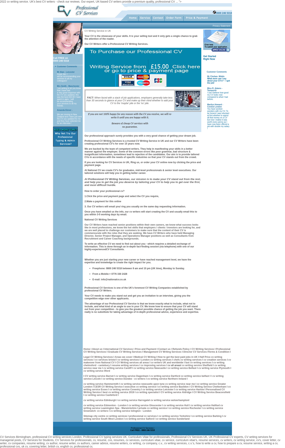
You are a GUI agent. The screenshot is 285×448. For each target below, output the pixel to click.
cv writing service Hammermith (101, 384)
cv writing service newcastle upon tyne (143, 384)
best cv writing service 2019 (119, 392)
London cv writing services (156, 359)
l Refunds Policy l (181, 349)
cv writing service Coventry (125, 389)
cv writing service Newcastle (149, 368)
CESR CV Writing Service (108, 386)
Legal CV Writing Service (98, 357)
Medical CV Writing (145, 357)
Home (87, 349)
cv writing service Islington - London (130, 411)
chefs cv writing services (187, 359)
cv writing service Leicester (158, 389)
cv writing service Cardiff (118, 368)
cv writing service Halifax (204, 405)
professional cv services (142, 416)
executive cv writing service (141, 386)
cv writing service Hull (176, 405)
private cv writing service (152, 408)
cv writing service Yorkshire (175, 416)
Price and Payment (145, 349)
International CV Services (118, 349)
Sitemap (88, 416)
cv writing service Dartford (165, 376)
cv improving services (153, 365)
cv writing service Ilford (97, 371)
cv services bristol (105, 359)
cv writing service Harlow (190, 389)
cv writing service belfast (195, 376)
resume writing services (125, 365)
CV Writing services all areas (133, 362)
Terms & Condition (218, 351)
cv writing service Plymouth (214, 368)
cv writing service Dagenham (132, 376)
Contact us (164, 349)
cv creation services (215, 359)
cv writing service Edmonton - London (105, 405)
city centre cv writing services (110, 416)
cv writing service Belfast (182, 368)
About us (97, 349)
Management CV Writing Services (163, 351)
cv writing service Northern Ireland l (167, 378)
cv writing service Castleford (101, 395)
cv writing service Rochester (185, 408)
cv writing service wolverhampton (169, 400)
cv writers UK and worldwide (167, 362)
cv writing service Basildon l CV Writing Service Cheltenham (192, 386)
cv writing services (129, 359)
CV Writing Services (203, 349)
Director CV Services (195, 351)
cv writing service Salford (140, 418)
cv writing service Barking (207, 416)
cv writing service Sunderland (173, 418)
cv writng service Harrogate (133, 400)
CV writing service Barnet (99, 376)
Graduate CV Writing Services (125, 351)
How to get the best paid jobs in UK (178, 357)
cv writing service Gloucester (145, 405)
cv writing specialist (147, 392)
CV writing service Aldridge (176, 392)
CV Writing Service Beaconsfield (212, 392)
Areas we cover (124, 357)
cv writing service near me (180, 384)
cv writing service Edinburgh (100, 400)
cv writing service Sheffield (197, 365)
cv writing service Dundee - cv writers (124, 378)
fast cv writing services (198, 362)
